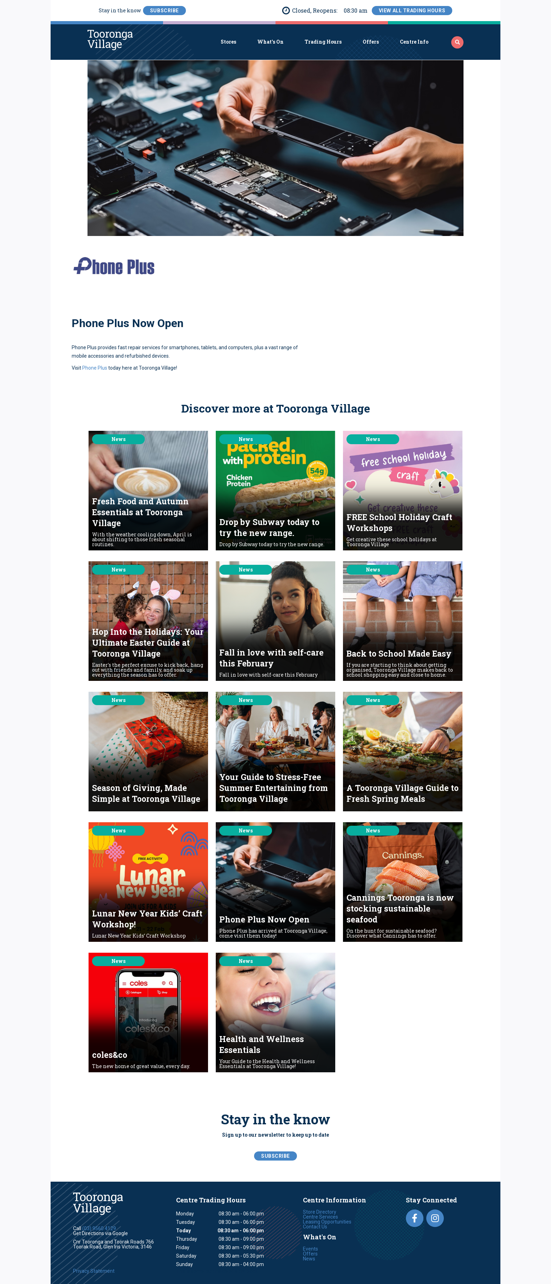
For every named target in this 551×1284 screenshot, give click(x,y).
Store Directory (319, 1211)
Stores (228, 41)
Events (310, 1248)
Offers (371, 41)
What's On (270, 41)
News (309, 1258)
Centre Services (320, 1216)
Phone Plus (94, 368)
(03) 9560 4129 (99, 1228)
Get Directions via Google (100, 1233)
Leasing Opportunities (327, 1221)
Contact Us (315, 1226)
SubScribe (164, 10)
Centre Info (414, 41)
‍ (457, 42)
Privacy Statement (94, 1271)
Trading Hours (323, 41)
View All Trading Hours (412, 10)
